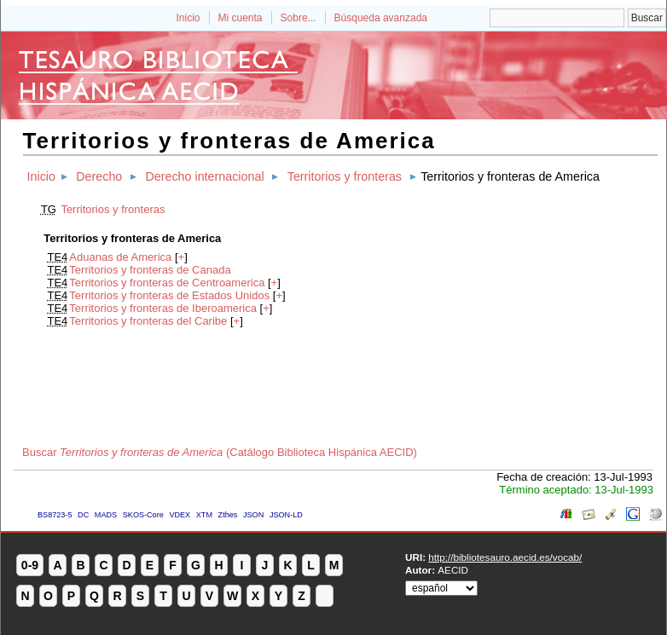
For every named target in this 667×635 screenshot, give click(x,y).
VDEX (179, 515)
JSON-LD (286, 515)
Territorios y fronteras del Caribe (148, 321)
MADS (106, 515)
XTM (204, 515)
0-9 (29, 565)
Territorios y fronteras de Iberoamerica (163, 308)
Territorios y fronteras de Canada (149, 269)
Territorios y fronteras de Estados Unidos (169, 295)
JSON (253, 515)
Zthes (228, 515)
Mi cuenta (240, 18)
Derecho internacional (204, 176)
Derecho (99, 176)
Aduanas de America (120, 257)
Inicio (188, 18)
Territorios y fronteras (344, 176)
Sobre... (298, 18)
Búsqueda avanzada (380, 18)
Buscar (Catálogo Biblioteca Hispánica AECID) (219, 452)
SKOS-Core (143, 515)
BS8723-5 (55, 515)
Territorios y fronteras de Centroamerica (166, 282)
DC (83, 515)
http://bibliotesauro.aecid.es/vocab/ (505, 557)
